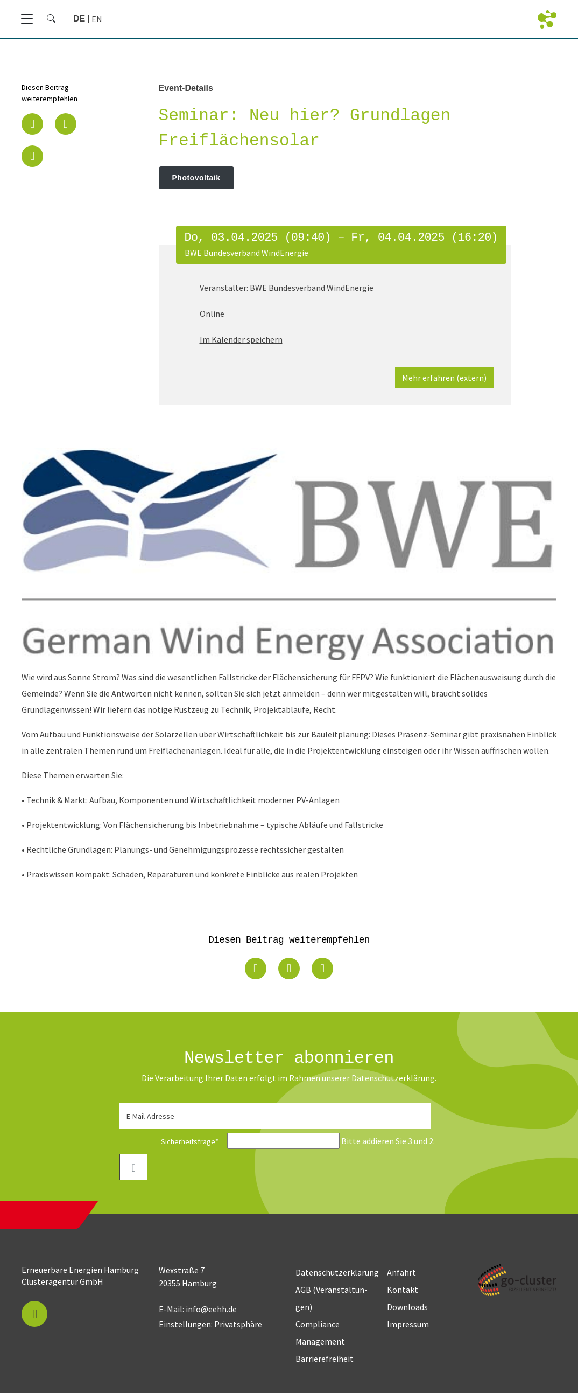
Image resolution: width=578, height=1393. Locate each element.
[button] (32, 124)
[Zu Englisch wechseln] (96, 18)
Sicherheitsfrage (172, 1141)
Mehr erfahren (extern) (444, 377)
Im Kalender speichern (241, 339)
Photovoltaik (196, 177)
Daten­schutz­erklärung (393, 1077)
